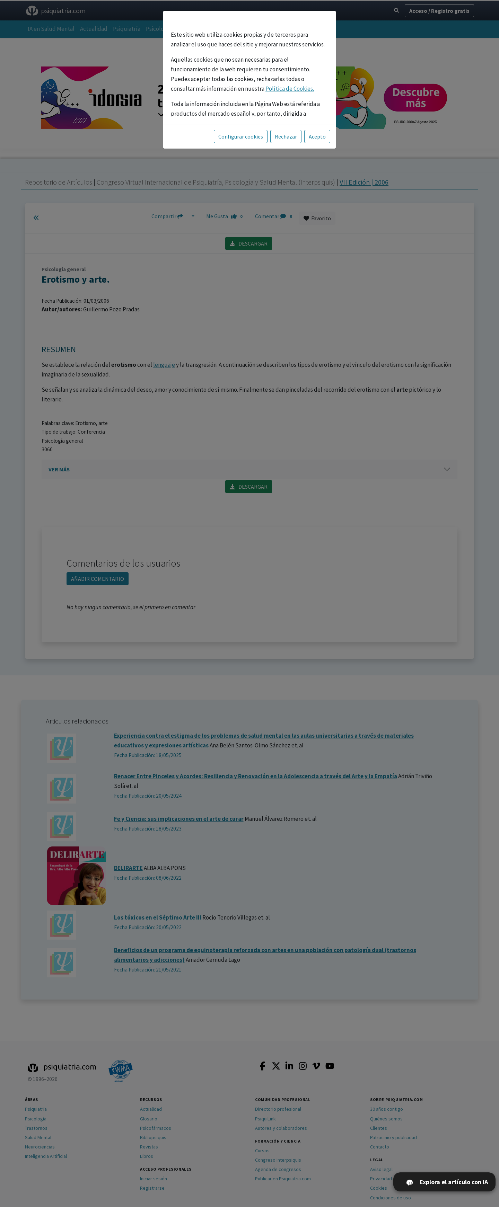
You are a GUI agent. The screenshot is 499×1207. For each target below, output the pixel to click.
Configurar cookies (240, 136)
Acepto (317, 136)
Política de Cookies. (289, 88)
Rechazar (286, 136)
